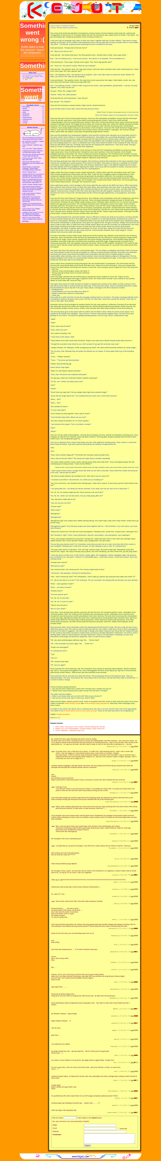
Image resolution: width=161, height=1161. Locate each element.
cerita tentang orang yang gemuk (97, 703)
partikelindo (26, 114)
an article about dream (71, 711)
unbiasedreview (27, 119)
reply (132, 746)
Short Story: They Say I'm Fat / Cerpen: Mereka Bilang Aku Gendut (80, 727)
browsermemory (27, 117)
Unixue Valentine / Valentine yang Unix (69, 730)
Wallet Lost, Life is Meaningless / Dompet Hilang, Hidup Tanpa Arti (79, 729)
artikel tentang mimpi (72, 703)
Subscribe (122, 1129)
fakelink (25, 108)
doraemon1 (26, 115)
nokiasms (25, 121)
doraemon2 (26, 110)
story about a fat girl (90, 711)
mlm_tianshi (26, 107)
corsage (25, 122)
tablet (24, 112)
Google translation (63, 714)
